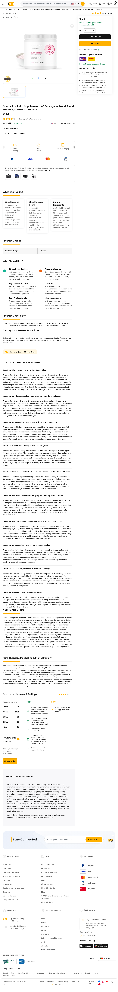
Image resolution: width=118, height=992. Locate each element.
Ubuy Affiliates (47, 902)
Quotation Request (11, 872)
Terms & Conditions (46, 982)
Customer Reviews (49, 872)
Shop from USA (8, 973)
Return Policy (46, 876)
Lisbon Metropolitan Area (51, 938)
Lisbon (44, 918)
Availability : (8, 123)
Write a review (10, 761)
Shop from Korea (75, 973)
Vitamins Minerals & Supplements (42, 9)
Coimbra (45, 934)
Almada (44, 946)
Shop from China (91, 973)
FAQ (43, 880)
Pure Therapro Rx (10, 13)
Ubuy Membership (10, 900)
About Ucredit (47, 884)
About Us (7, 864)
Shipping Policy (9, 892)
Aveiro (44, 942)
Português (18, 17)
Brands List (45, 868)
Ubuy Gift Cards (48, 888)
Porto (43, 922)
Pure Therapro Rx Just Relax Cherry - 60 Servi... (85, 9)
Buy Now (46, 170)
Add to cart (95, 37)
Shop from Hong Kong (56, 973)
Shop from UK (23, 973)
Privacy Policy (63, 982)
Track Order (8, 884)
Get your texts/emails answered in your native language (96, 925)
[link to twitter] (45, 78)
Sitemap (6, 880)
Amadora (45, 926)
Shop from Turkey (9, 975)
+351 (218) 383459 (89, 935)
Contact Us (7, 868)
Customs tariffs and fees (13, 888)
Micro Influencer (9, 896)
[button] (93, 3)
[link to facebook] (39, 78)
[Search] (83, 4)
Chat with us (29, 352)
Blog (43, 892)
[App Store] (86, 946)
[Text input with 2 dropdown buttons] (45, 4)
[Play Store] (101, 946)
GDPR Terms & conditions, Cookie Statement (55, 897)
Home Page (7, 9)
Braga (43, 930)
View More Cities (48, 950)
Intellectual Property (11, 876)
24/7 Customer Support (96, 920)
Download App (47, 864)
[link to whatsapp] (32, 78)
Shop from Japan (38, 973)
